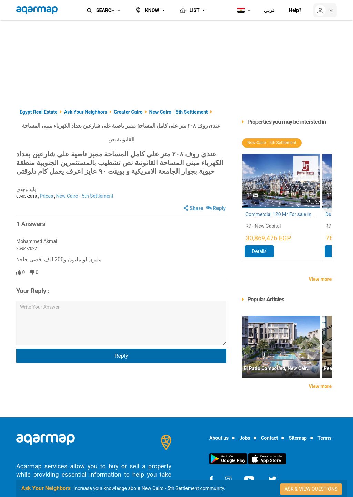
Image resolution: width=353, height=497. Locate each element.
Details (259, 251)
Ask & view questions (310, 489)
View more (320, 279)
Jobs (245, 438)
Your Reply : (33, 290)
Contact (269, 438)
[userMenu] (325, 10)
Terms (324, 438)
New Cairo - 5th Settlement (84, 196)
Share (193, 208)
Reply (216, 208)
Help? (295, 10)
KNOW (146, 10)
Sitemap (298, 438)
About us (219, 438)
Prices (46, 196)
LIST (189, 10)
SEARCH (100, 10)
